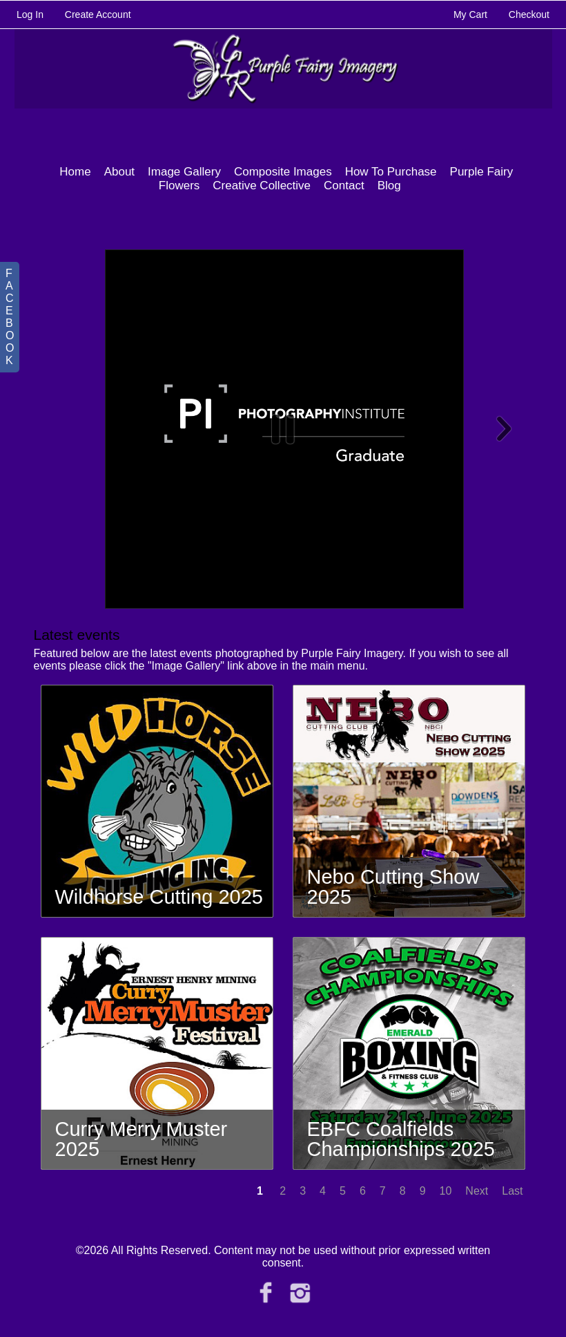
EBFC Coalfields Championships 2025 (401, 1139)
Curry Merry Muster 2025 (141, 1139)
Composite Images (283, 171)
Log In (30, 14)
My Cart (471, 14)
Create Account (98, 14)
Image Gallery (184, 171)
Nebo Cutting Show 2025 (393, 887)
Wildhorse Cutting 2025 (159, 897)
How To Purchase (391, 171)
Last (512, 1191)
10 (446, 1191)
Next (476, 1191)
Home (74, 171)
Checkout (529, 14)
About (119, 171)
